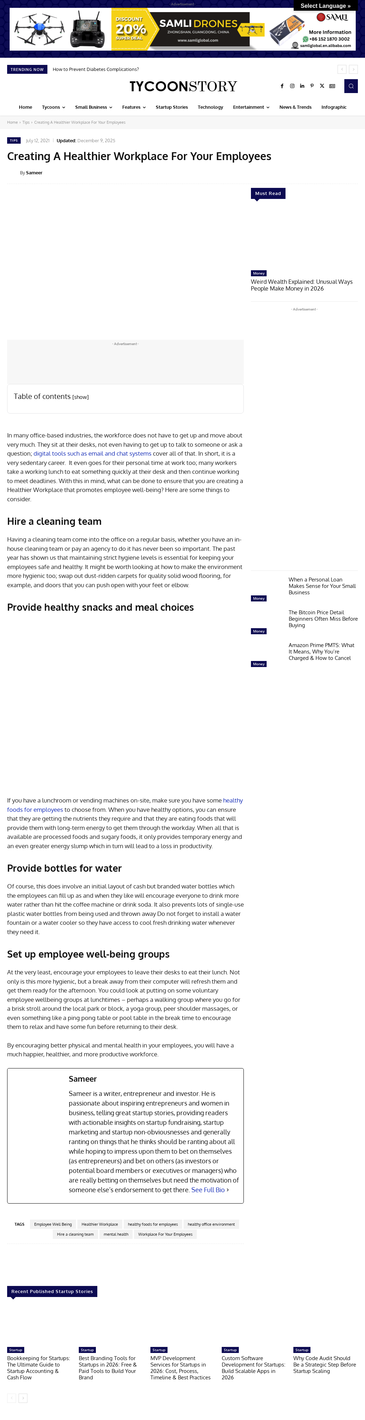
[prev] (342, 69)
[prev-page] (11, 1398)
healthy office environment (211, 1224)
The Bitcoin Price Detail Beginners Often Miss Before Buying (323, 618)
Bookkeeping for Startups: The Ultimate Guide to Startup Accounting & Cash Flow (38, 1368)
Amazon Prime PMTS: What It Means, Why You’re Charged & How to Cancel (321, 651)
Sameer (34, 172)
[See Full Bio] (228, 1190)
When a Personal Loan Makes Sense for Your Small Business (322, 585)
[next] (353, 69)
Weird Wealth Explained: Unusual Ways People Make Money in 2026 (298, 284)
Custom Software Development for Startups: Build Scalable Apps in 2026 (254, 1368)
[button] (351, 86)
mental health (116, 1234)
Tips (26, 122)
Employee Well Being (53, 1224)
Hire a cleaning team (75, 1234)
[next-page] (23, 1398)
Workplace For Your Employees (165, 1234)
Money (258, 273)
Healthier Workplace (100, 1224)
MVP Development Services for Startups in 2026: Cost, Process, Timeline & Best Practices (180, 1368)
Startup (15, 1349)
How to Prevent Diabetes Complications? (96, 69)
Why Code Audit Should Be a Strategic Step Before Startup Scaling (324, 1364)
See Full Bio (208, 1190)
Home (12, 122)
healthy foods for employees (153, 1224)
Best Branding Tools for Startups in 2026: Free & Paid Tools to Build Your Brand (108, 1368)
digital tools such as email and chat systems (92, 453)
